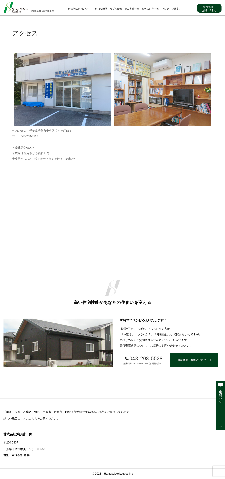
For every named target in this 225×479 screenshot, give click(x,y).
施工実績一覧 (131, 8)
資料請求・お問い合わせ (209, 8)
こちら (33, 418)
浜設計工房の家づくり (80, 8)
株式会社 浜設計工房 (42, 11)
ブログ (165, 8)
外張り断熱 (101, 8)
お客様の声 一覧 (150, 8)
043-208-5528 (21, 455)
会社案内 (176, 8)
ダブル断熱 (116, 8)
